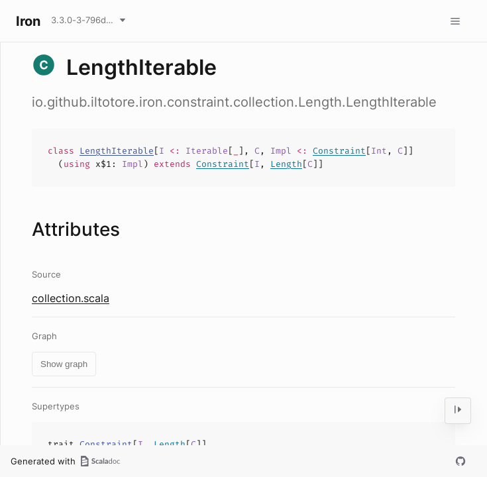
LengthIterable (117, 150)
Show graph (63, 364)
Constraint (339, 150)
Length (286, 164)
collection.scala (70, 298)
